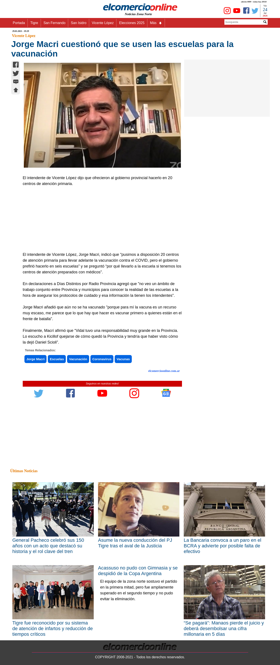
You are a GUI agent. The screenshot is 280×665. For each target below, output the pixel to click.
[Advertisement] (100, 219)
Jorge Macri (35, 359)
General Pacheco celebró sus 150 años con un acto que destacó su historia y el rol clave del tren (48, 545)
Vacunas (123, 359)
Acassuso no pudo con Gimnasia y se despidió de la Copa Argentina (138, 570)
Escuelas (57, 359)
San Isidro (78, 23)
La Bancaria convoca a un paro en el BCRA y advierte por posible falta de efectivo (222, 545)
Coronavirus (101, 359)
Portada (19, 23)
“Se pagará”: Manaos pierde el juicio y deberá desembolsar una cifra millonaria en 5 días (224, 628)
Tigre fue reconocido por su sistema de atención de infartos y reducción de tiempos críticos (52, 628)
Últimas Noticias (23, 471)
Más (156, 23)
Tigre (34, 23)
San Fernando (54, 23)
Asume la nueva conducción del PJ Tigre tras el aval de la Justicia (135, 542)
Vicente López (103, 23)
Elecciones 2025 (131, 23)
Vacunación (78, 359)
